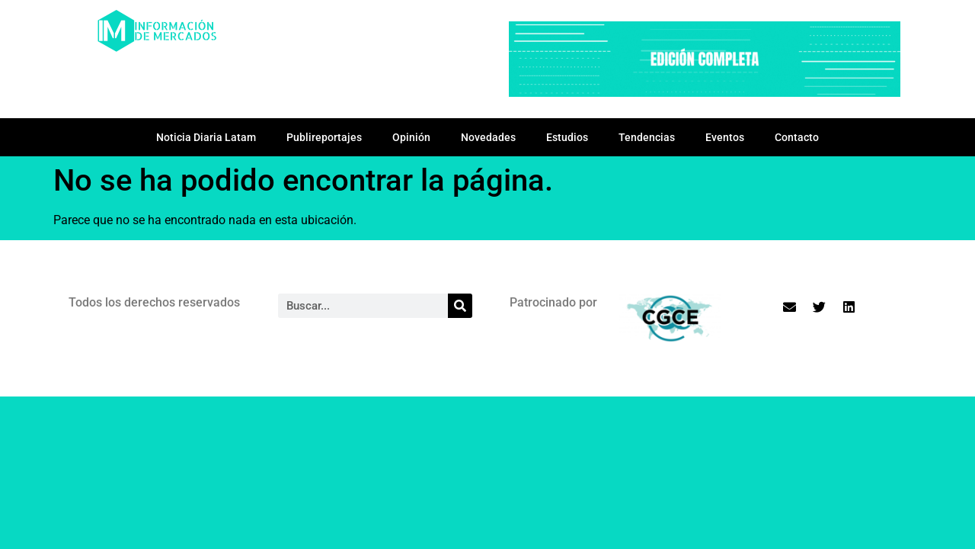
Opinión (411, 137)
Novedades (488, 137)
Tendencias (647, 137)
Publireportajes (324, 137)
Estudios (567, 137)
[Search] (460, 306)
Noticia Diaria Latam (206, 137)
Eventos (724, 137)
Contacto (797, 137)
